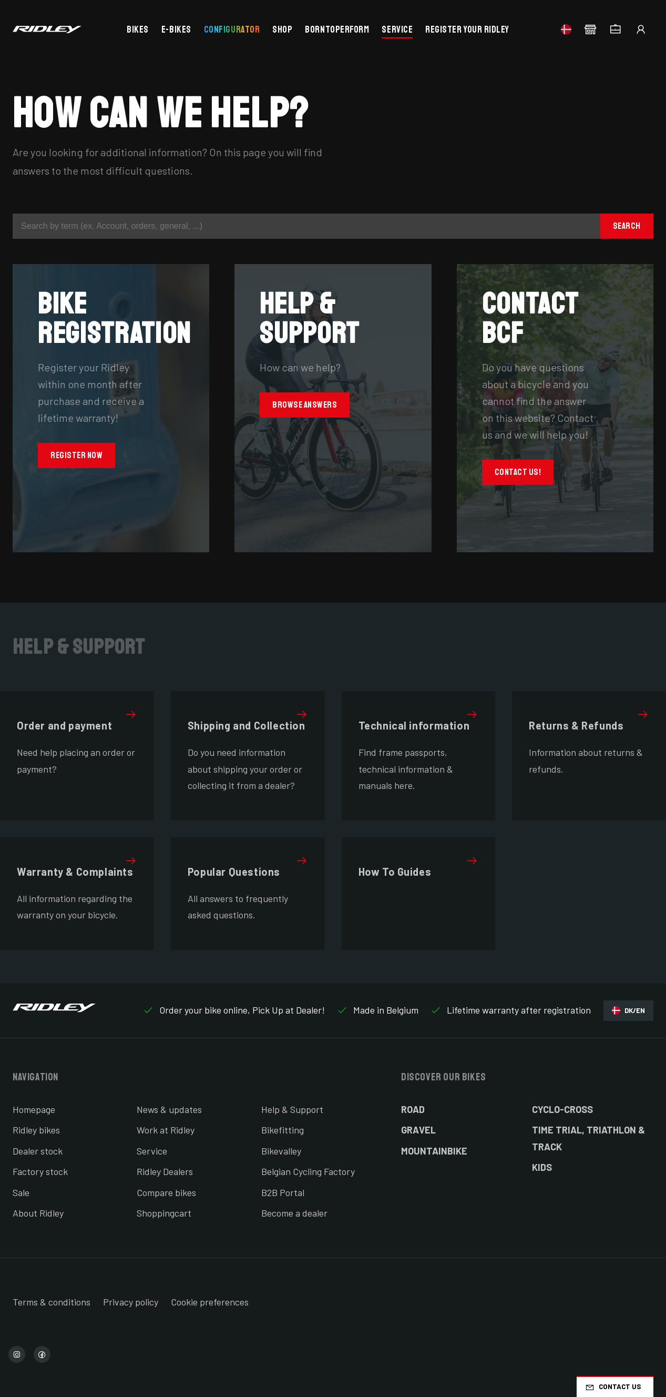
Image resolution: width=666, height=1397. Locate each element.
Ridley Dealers (165, 1171)
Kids (542, 1167)
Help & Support (292, 1109)
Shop (282, 29)
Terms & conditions (51, 1302)
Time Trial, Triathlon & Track (588, 1138)
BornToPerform (337, 29)
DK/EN (628, 1010)
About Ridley (38, 1213)
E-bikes (176, 29)
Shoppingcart (164, 1213)
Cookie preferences (210, 1302)
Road (413, 1109)
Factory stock (40, 1171)
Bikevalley (281, 1151)
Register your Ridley (467, 29)
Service (397, 29)
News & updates (169, 1109)
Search (627, 225)
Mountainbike (434, 1151)
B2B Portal (282, 1192)
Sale (21, 1192)
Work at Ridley (165, 1130)
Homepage (34, 1109)
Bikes (138, 29)
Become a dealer (294, 1213)
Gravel (418, 1130)
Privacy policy (130, 1302)
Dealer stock (38, 1151)
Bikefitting (282, 1130)
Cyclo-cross (562, 1109)
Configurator (232, 29)
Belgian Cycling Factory (308, 1171)
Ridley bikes (36, 1130)
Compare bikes (166, 1192)
